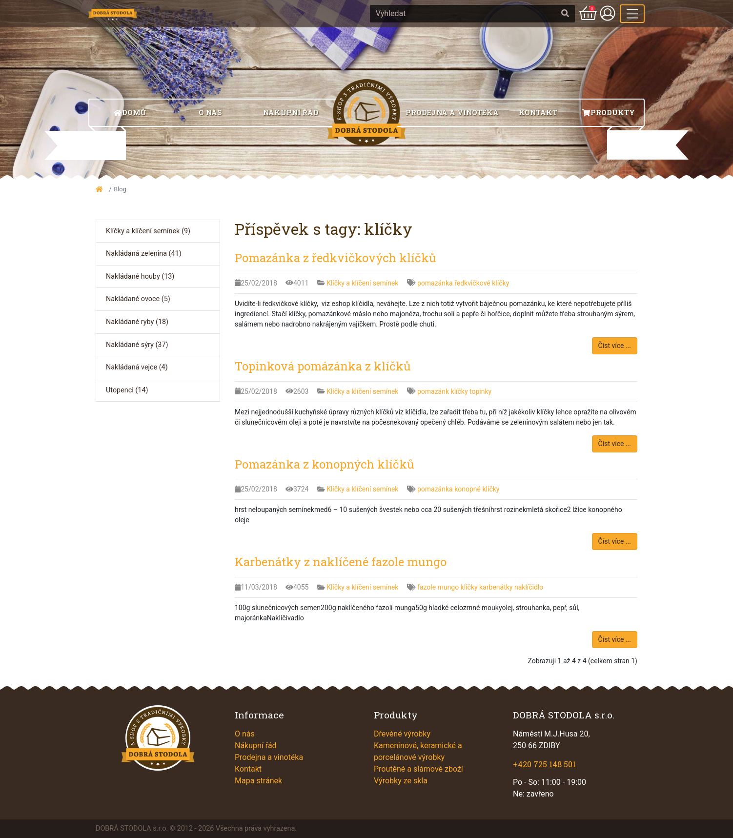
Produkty (608, 112)
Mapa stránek (258, 780)
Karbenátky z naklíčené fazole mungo (341, 562)
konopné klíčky (476, 489)
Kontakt (538, 112)
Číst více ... (614, 345)
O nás (210, 112)
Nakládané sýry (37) (137, 345)
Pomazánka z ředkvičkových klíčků (335, 258)
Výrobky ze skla (401, 780)
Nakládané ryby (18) (137, 322)
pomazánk (434, 391)
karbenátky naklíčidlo (511, 587)
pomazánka (435, 283)
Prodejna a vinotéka (452, 112)
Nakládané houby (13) (140, 276)
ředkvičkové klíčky (481, 283)
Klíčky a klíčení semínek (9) (148, 231)
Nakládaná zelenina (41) (144, 253)
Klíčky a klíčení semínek (363, 283)
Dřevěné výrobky (402, 733)
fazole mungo (439, 587)
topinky (480, 391)
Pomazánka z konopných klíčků (324, 464)
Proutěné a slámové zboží (418, 769)
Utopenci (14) (127, 390)
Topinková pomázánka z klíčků (323, 366)
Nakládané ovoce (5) (138, 299)
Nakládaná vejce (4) (137, 367)
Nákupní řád (291, 112)
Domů (129, 112)
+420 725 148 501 (544, 764)
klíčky (460, 391)
